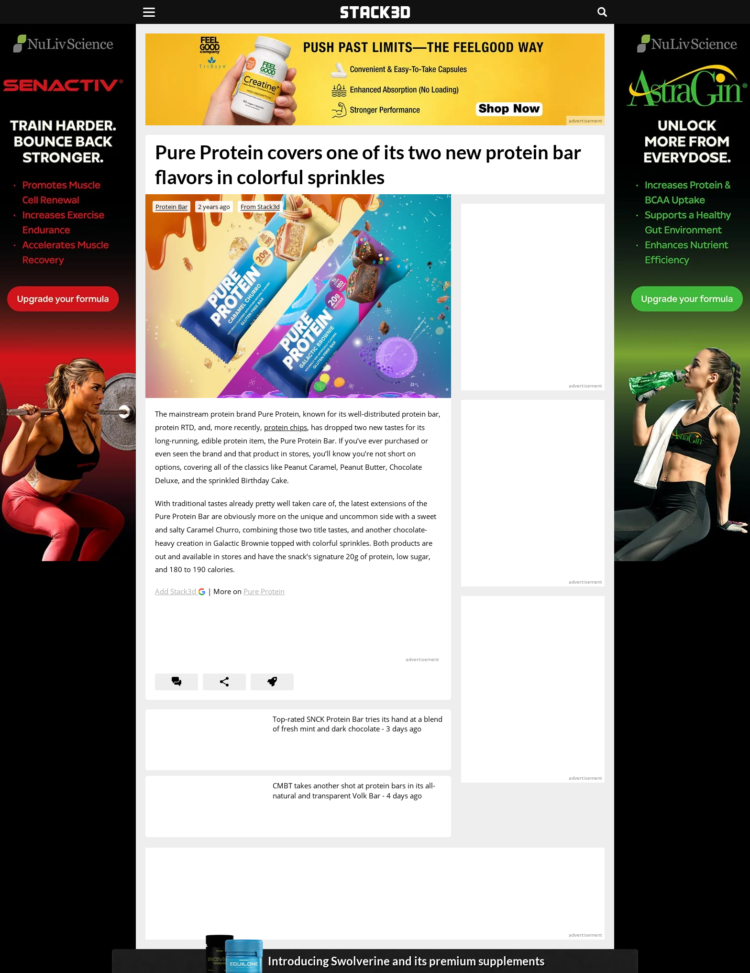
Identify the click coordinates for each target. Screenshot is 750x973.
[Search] (602, 12)
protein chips (285, 427)
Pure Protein (264, 591)
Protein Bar (171, 206)
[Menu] (149, 12)
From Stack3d (260, 206)
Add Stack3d (176, 591)
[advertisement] (76, 212)
